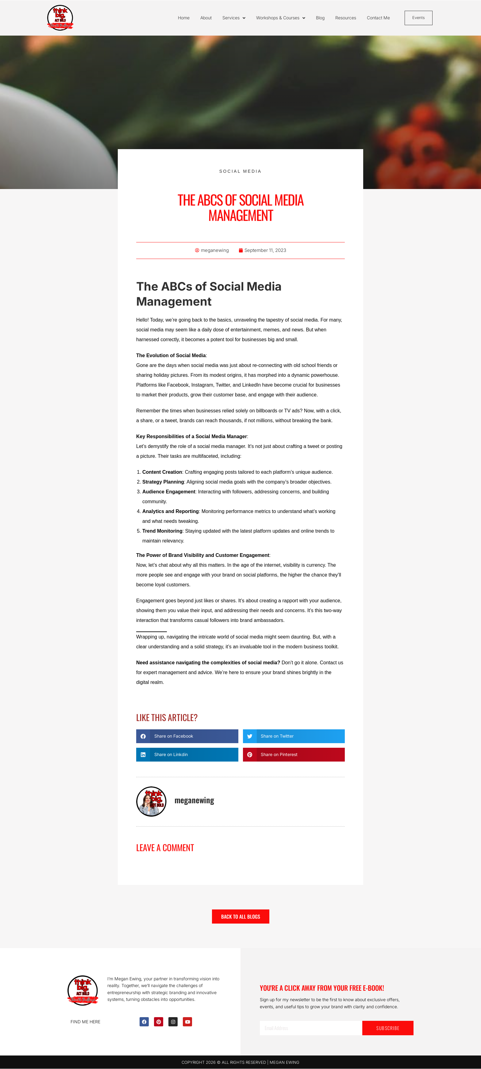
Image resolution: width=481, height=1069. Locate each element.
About (206, 17)
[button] (187, 736)
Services (233, 18)
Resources (345, 17)
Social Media (240, 171)
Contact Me (378, 17)
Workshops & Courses (280, 18)
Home (184, 17)
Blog (320, 17)
